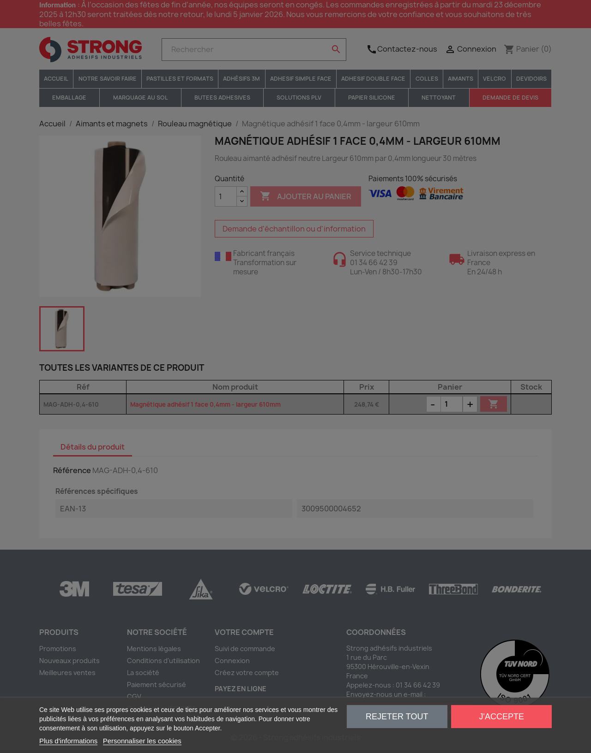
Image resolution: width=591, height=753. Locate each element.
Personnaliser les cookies (142, 741)
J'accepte (501, 716)
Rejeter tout (397, 716)
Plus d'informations (68, 741)
